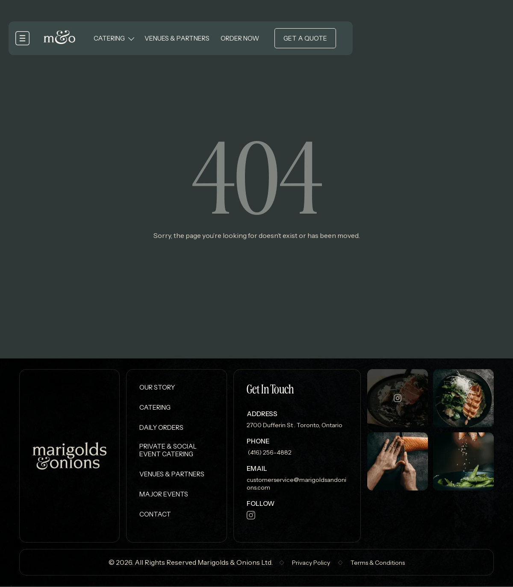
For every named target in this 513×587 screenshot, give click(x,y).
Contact (155, 515)
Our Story (157, 387)
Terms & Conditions (378, 563)
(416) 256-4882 (269, 452)
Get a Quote (306, 39)
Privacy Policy (311, 563)
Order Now (240, 39)
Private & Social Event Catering (168, 451)
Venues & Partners (177, 39)
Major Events (163, 495)
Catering (110, 39)
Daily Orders (161, 427)
